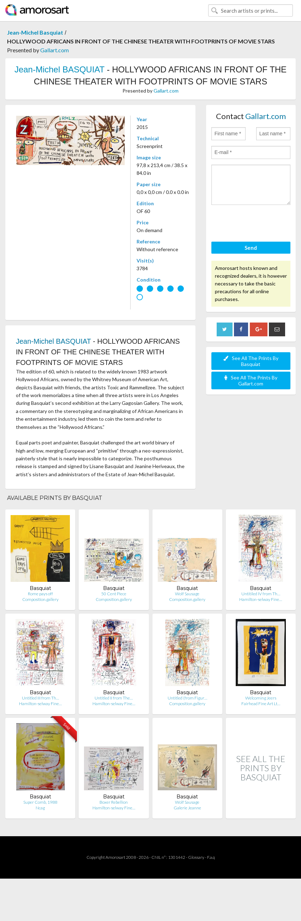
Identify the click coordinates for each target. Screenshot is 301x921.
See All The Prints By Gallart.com (250, 380)
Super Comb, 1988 (40, 802)
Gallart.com (54, 50)
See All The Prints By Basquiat (250, 361)
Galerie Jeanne (187, 807)
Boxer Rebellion (114, 802)
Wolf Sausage (187, 593)
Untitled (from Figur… (187, 698)
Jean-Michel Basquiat (35, 32)
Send (251, 247)
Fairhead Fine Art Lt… (260, 703)
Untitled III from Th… (40, 698)
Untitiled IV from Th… (260, 593)
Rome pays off (40, 593)
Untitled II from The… (114, 698)
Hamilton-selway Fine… (260, 599)
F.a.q (211, 857)
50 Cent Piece (113, 593)
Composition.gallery (40, 599)
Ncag (40, 807)
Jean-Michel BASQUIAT (59, 69)
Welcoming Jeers (260, 698)
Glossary (196, 857)
